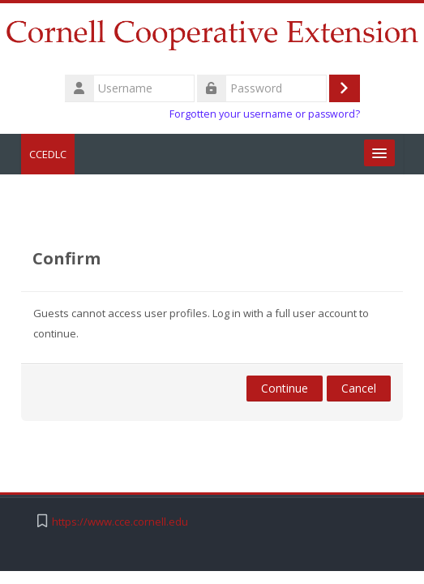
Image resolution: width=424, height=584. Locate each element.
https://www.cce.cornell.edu (120, 522)
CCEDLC (47, 154)
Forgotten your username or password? (264, 114)
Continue (284, 388)
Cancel (358, 388)
